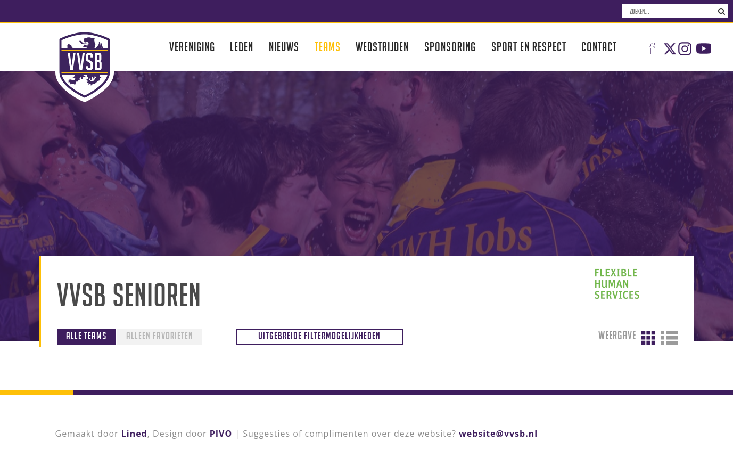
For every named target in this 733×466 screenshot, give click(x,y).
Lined (134, 433)
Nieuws (284, 46)
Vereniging (192, 46)
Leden (241, 46)
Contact (599, 46)
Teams (328, 46)
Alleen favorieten (159, 335)
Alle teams (86, 335)
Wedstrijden (382, 46)
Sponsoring (450, 46)
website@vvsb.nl (498, 433)
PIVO (221, 433)
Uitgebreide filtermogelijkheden (319, 335)
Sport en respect (528, 46)
